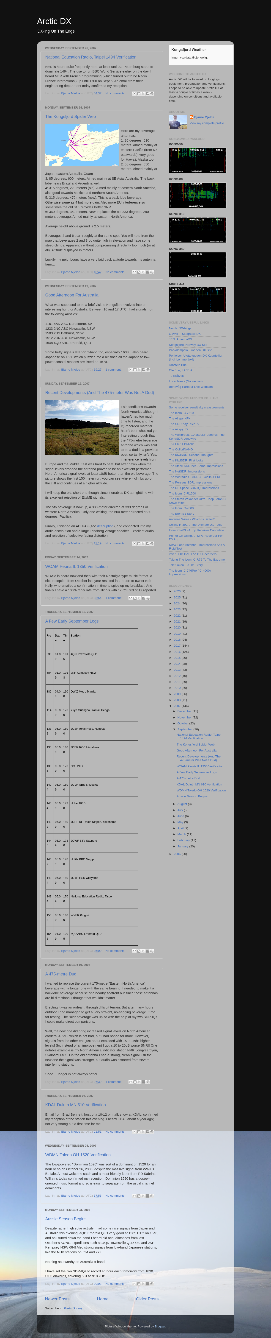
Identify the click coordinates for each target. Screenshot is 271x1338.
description (105, 526)
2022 (177, 615)
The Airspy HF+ (179, 418)
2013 (177, 669)
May (181, 822)
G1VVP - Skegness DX (185, 333)
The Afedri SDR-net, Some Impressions (196, 466)
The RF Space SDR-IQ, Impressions (194, 488)
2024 (177, 603)
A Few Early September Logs (72, 621)
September (186, 729)
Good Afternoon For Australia (72, 295)
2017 (177, 645)
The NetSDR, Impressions (187, 471)
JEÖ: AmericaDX (180, 339)
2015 (177, 657)
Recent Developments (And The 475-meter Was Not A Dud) (99, 392)
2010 (177, 688)
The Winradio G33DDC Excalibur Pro (194, 477)
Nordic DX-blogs (180, 328)
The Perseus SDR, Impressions (190, 482)
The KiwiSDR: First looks (186, 460)
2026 (177, 591)
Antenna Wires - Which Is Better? (192, 519)
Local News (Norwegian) (186, 381)
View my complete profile (207, 123)
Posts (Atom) (73, 1308)
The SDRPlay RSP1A (184, 424)
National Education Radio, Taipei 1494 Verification (91, 57)
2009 (177, 694)
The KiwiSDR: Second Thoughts (191, 455)
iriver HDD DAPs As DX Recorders (193, 554)
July (181, 810)
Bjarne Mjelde (204, 117)
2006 (177, 854)
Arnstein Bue (178, 365)
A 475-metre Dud (61, 974)
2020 (177, 627)
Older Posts (147, 1298)
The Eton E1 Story (181, 513)
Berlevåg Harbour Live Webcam (191, 386)
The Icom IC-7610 (181, 413)
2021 (177, 621)
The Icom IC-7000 (181, 508)
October (183, 723)
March (182, 834)
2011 (177, 682)
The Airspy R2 (179, 429)
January (183, 846)
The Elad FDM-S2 (181, 444)
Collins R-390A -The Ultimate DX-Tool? (195, 524)
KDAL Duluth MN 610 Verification (75, 1105)
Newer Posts (57, 1298)
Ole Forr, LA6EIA (180, 370)
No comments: (115, 93)
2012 (177, 676)
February (184, 840)
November (185, 717)
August (183, 804)
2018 (177, 639)
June (181, 816)
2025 (177, 597)
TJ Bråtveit (176, 375)
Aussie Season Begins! (66, 1219)
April (181, 828)
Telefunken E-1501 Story (186, 565)
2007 (177, 706)
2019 (177, 633)
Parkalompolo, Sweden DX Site (190, 350)
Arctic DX (54, 21)
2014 (177, 663)
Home (103, 1298)
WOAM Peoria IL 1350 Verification (76, 566)
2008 (177, 700)
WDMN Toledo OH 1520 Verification (78, 1155)
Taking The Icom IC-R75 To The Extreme (197, 559)
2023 (177, 609)
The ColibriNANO (181, 449)
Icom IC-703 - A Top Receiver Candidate (196, 530)
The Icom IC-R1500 (182, 493)
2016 (177, 652)
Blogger (160, 1326)
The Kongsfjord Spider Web (70, 116)
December (185, 711)
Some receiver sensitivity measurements (196, 407)
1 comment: (113, 369)
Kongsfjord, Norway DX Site (188, 344)
